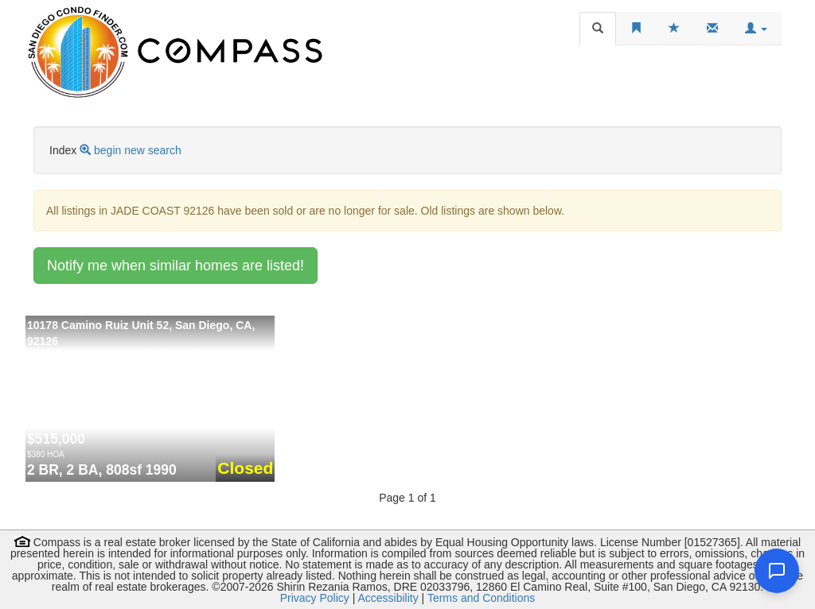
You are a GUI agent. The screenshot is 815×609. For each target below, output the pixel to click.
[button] (756, 28)
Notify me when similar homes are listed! (175, 265)
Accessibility (387, 598)
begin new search (137, 150)
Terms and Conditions (481, 598)
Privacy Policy (314, 598)
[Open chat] (777, 571)
